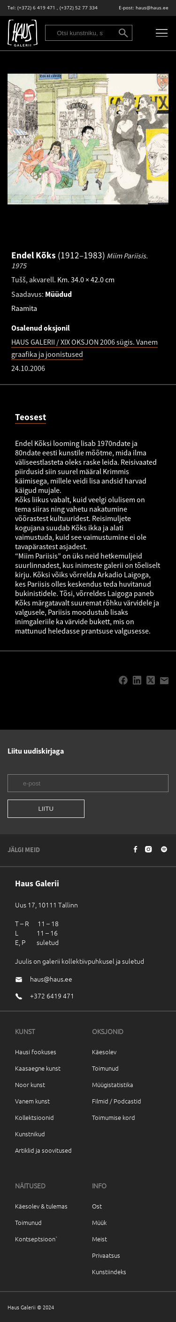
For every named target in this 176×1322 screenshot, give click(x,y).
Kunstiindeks (109, 1271)
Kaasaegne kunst (38, 1068)
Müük (99, 1222)
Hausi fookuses (35, 1051)
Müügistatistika (112, 1084)
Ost (97, 1205)
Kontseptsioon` (36, 1238)
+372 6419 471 (52, 995)
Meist (99, 1238)
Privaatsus (106, 1255)
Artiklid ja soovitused (43, 1150)
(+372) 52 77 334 (79, 8)
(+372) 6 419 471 (36, 8)
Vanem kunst (32, 1100)
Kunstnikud (30, 1133)
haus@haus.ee (152, 8)
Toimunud (105, 1068)
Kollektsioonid (34, 1117)
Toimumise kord (113, 1117)
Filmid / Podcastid (116, 1100)
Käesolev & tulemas (41, 1205)
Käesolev (104, 1051)
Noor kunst (30, 1084)
